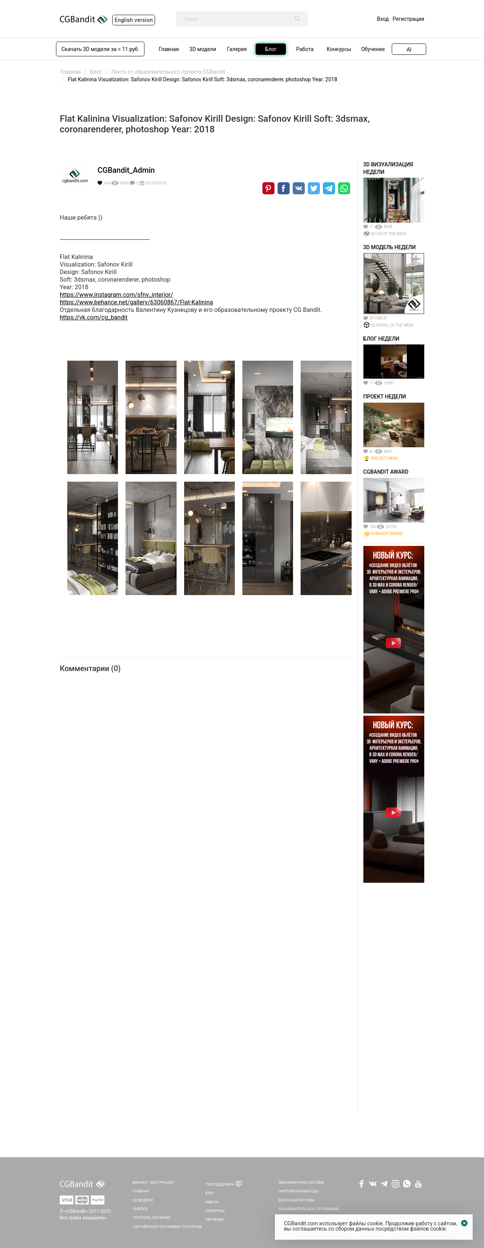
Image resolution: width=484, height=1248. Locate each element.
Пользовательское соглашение (308, 1209)
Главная (141, 1191)
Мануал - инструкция (153, 1182)
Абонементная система (301, 1182)
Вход (383, 19)
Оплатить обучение (152, 1217)
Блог (210, 1193)
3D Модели (143, 1200)
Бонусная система (296, 1200)
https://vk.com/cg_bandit (93, 317)
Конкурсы (215, 1211)
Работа (212, 1202)
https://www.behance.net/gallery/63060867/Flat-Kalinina (136, 302)
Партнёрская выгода (298, 1191)
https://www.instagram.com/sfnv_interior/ (116, 294)
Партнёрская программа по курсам (167, 1227)
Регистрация (408, 19)
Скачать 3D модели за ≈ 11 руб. (100, 49)
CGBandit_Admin (126, 170)
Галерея (140, 1209)
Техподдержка (220, 1184)
